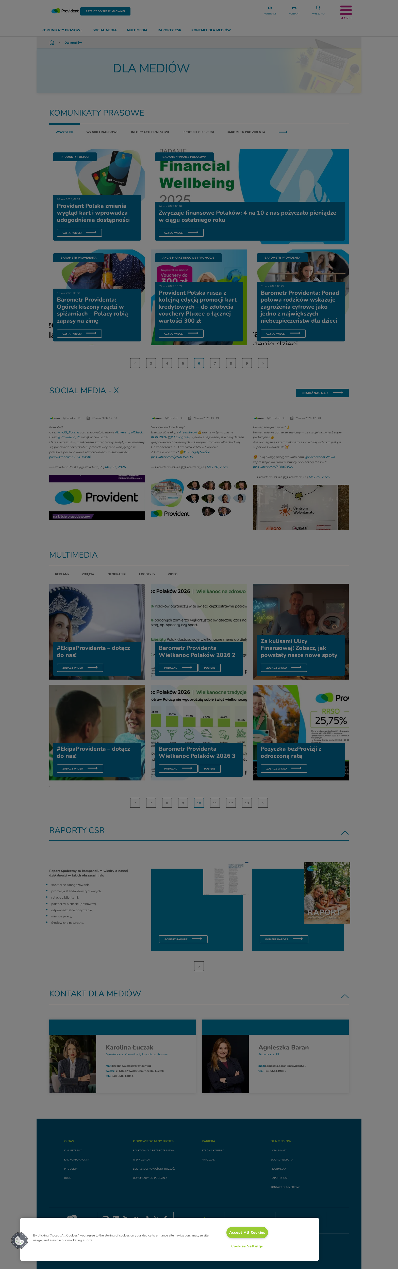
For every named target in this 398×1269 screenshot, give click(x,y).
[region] (169, 1239)
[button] (19, 1240)
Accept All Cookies (247, 1232)
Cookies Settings (247, 1246)
